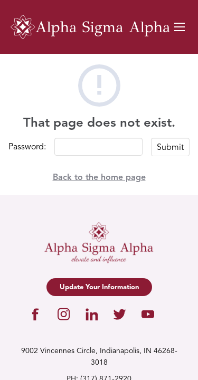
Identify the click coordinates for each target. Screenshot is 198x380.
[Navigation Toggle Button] (179, 27)
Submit (170, 148)
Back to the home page (99, 178)
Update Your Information (99, 287)
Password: (27, 147)
